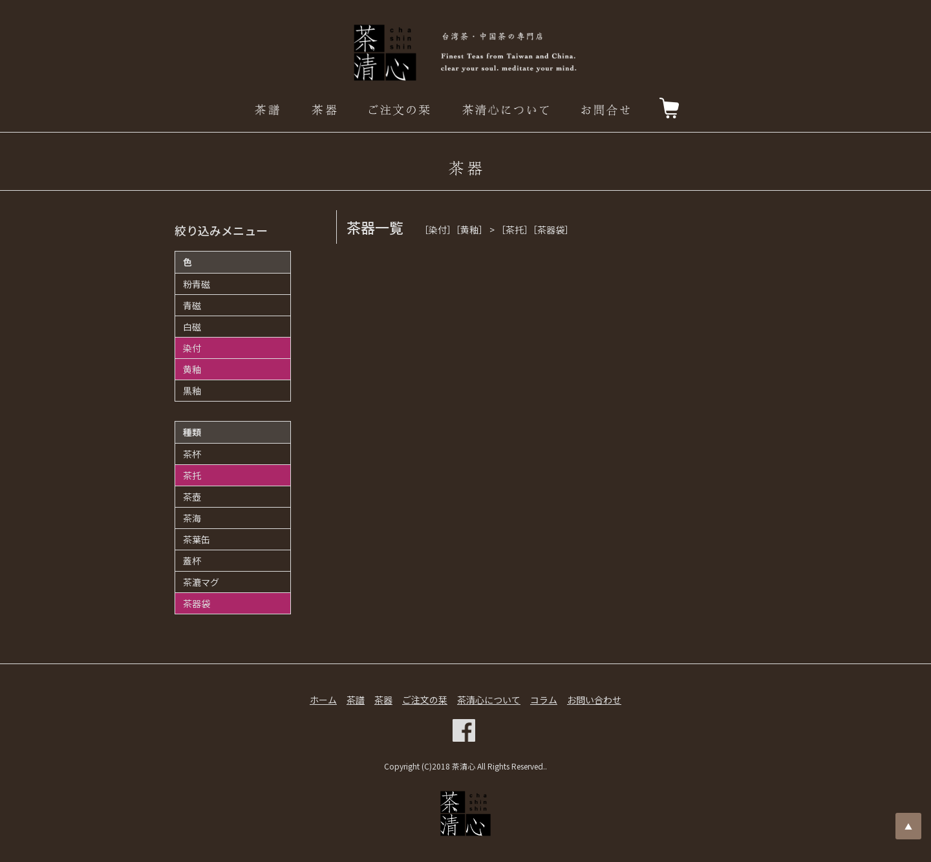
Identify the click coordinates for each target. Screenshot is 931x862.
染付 (192, 347)
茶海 (192, 518)
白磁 (192, 326)
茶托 (192, 475)
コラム (543, 699)
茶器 (383, 699)
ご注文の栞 (424, 699)
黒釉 (192, 390)
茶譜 (356, 699)
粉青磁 (196, 283)
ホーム (323, 699)
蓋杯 (192, 560)
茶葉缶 (196, 539)
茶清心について (488, 699)
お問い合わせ (594, 699)
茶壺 (192, 496)
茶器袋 (196, 603)
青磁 (192, 305)
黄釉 (192, 369)
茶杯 (192, 453)
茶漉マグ (201, 582)
